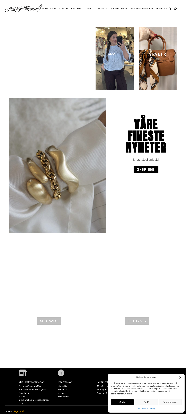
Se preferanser (170, 402)
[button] (180, 377)
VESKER (100, 9)
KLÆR (62, 9)
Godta (122, 402)
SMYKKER (76, 9)
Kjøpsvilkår (63, 386)
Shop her (146, 169)
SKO (89, 9)
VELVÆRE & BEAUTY (140, 9)
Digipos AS (19, 411)
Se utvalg (48, 321)
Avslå (146, 402)
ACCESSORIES (117, 9)
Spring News (49, 9)
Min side (62, 393)
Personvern (63, 396)
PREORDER (161, 9)
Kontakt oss (63, 390)
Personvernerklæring (146, 408)
